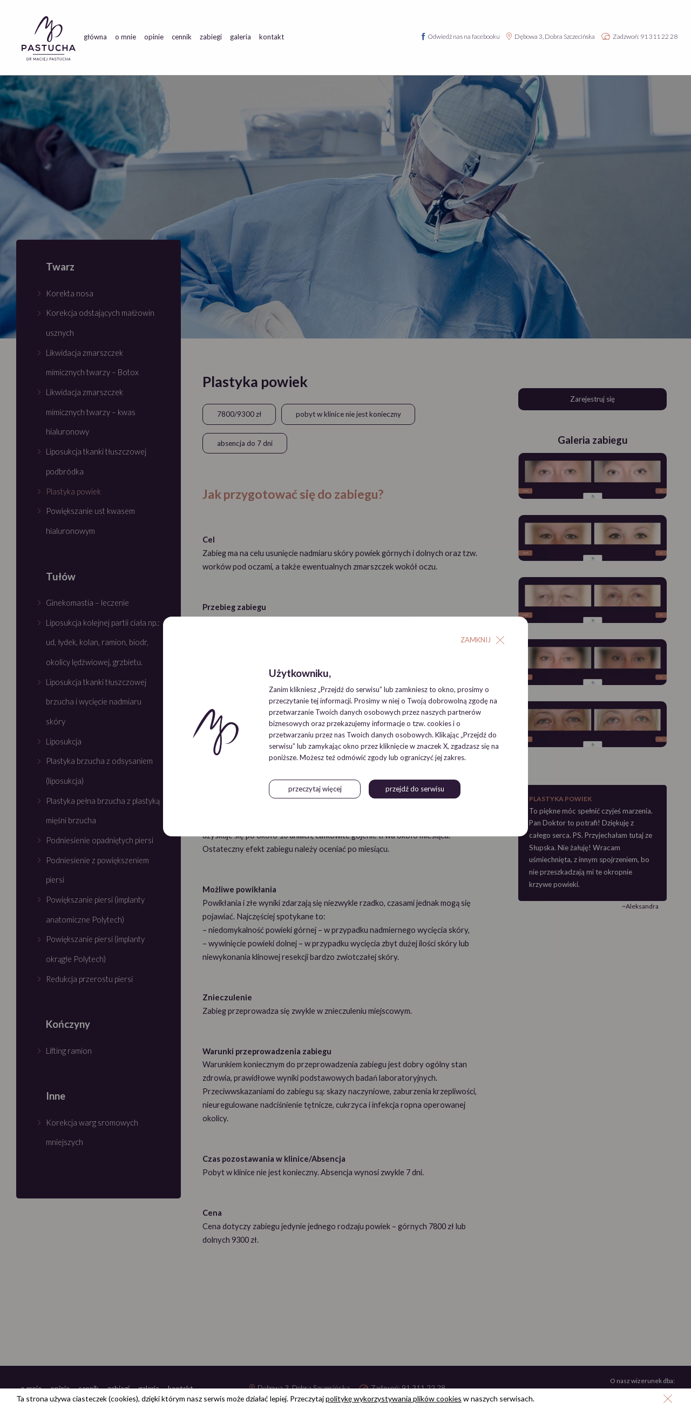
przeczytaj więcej (315, 789)
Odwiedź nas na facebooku (464, 36)
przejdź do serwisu (414, 789)
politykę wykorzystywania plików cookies (398, 1398)
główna (95, 37)
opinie (154, 37)
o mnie (125, 37)
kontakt (271, 37)
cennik (182, 37)
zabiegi (211, 37)
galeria (240, 37)
